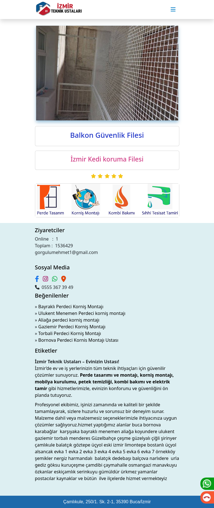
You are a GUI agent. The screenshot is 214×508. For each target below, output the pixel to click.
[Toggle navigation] (173, 9)
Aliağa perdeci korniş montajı (69, 320)
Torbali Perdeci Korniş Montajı (69, 333)
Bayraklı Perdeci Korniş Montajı (71, 306)
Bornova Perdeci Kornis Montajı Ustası (78, 340)
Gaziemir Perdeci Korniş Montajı (71, 327)
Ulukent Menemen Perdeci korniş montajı (82, 313)
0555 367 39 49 (54, 287)
